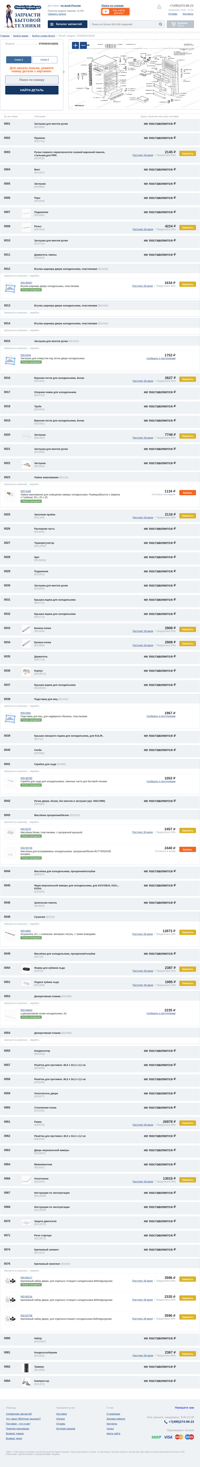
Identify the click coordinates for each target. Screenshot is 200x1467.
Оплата (60, 1418)
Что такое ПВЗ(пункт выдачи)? (23, 1418)
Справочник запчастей (19, 1413)
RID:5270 (25, 829)
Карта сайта (113, 1433)
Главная (4, 35)
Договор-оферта (116, 1418)
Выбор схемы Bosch (43, 35)
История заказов (65, 1428)
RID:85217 (26, 1277)
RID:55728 (26, 848)
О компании (113, 1413)
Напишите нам (184, 1407)
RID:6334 (25, 355)
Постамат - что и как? (18, 1423)
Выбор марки (20, 35)
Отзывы (172, 14)
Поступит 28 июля (143, 155)
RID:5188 (25, 491)
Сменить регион (57, 14)
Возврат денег (14, 1438)
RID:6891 (25, 930)
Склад (110, 1428)
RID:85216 (26, 1296)
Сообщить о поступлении (161, 358)
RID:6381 (25, 713)
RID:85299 (26, 778)
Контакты (188, 14)
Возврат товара (15, 1433)
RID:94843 (26, 1010)
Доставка (61, 1413)
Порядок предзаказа (17, 1428)
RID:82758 (26, 1315)
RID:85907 (26, 282)
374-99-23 (181, 5)
